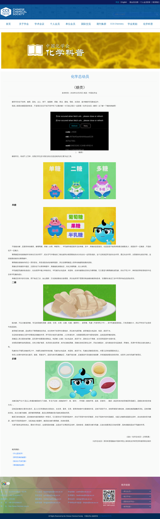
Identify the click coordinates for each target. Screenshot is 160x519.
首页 (8, 24)
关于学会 (24, 24)
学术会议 (39, 24)
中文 (117, 2)
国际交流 (86, 24)
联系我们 (156, 2)
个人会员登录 (145, 2)
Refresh (74, 126)
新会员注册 (134, 2)
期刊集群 (101, 24)
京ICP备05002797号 (105, 516)
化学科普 (148, 24)
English (124, 2)
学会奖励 (132, 24)
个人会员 (55, 24)
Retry (86, 126)
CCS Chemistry (117, 24)
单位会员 (70, 24)
